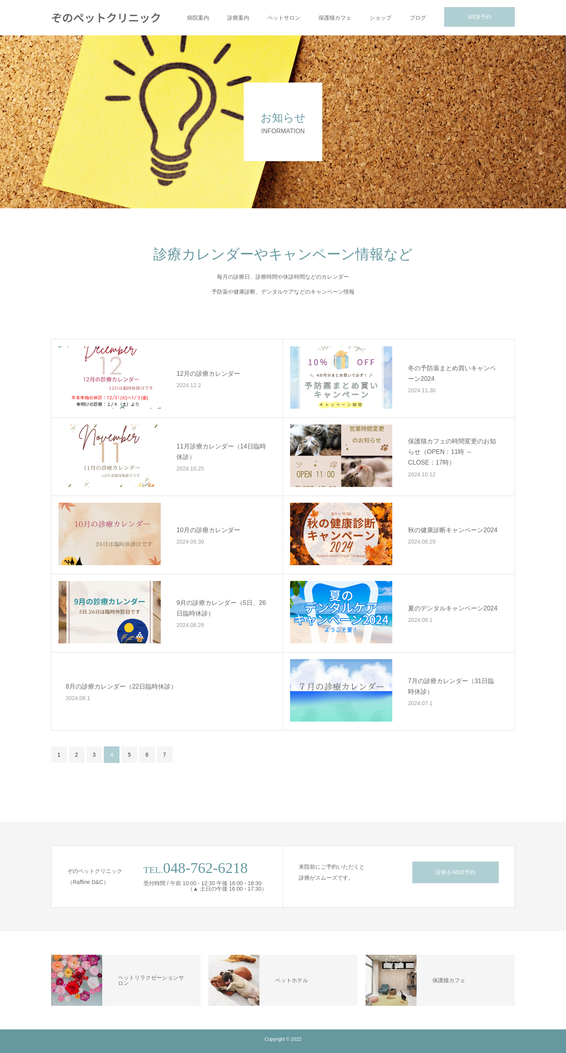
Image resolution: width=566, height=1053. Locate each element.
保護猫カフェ (334, 18)
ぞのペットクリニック (106, 17)
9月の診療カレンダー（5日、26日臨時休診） (221, 608)
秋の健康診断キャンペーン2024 (453, 530)
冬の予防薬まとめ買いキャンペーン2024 (452, 373)
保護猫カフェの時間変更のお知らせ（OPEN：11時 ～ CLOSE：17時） (452, 452)
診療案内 (238, 18)
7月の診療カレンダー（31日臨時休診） (451, 686)
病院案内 (198, 18)
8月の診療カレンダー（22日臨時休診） (121, 686)
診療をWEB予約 (456, 872)
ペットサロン (283, 18)
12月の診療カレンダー (208, 373)
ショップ (380, 18)
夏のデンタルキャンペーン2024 (453, 608)
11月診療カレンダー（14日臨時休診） (221, 451)
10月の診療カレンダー (208, 530)
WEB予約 (479, 17)
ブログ (418, 18)
